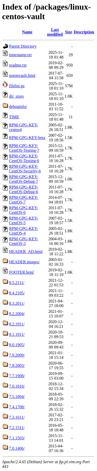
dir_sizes (16, 96)
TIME (14, 117)
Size (68, 32)
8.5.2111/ (16, 282)
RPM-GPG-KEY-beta (27, 137)
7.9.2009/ (17, 355)
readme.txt (18, 65)
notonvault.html (22, 75)
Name (27, 32)
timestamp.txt (20, 55)
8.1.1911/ (17, 334)
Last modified (55, 32)
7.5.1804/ (17, 396)
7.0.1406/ (17, 448)
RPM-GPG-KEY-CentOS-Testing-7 (24, 148)
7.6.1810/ (17, 386)
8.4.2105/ (17, 293)
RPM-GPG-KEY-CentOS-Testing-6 (24, 158)
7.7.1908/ (17, 376)
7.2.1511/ (17, 427)
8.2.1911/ (17, 324)
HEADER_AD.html (25, 251)
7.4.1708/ (17, 407)
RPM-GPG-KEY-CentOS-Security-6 (25, 168)
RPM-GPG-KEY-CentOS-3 (23, 241)
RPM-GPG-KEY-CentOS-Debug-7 (23, 179)
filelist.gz (17, 86)
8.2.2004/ (17, 313)
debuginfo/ (18, 106)
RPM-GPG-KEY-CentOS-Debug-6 (23, 189)
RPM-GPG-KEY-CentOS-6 (23, 210)
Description (84, 32)
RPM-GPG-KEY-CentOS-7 (23, 199)
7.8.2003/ (17, 365)
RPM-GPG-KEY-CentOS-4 (23, 230)
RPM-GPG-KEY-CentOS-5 (23, 220)
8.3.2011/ (17, 303)
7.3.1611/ (17, 417)
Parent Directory (22, 46)
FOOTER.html (21, 272)
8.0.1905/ (17, 345)
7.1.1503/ (17, 438)
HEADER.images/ (24, 262)
